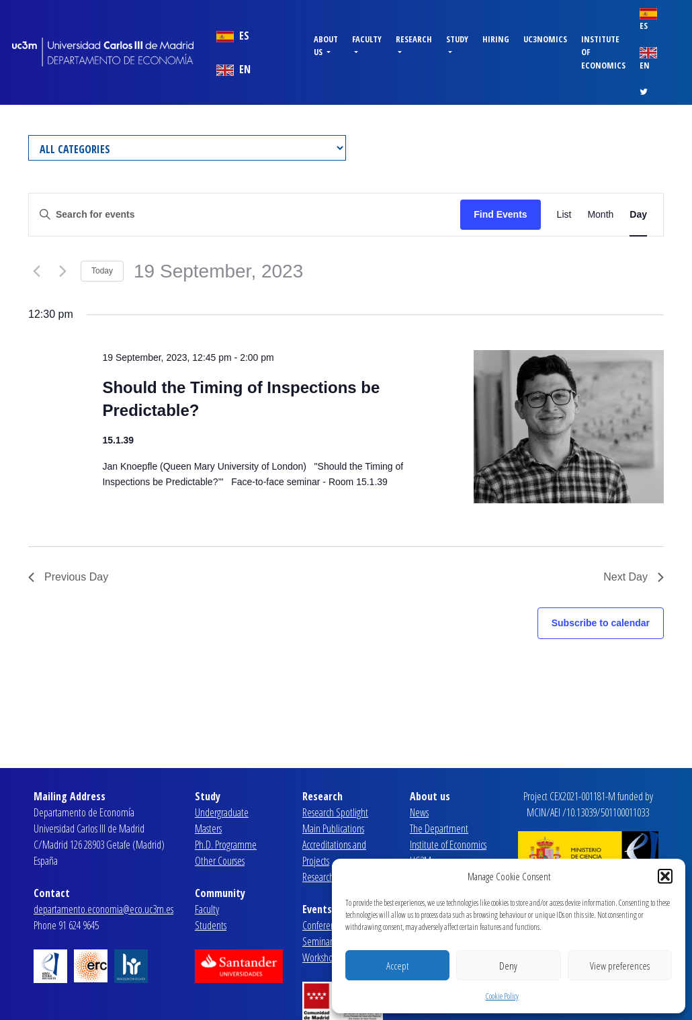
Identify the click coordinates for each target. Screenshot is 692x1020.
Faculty (207, 909)
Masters (208, 828)
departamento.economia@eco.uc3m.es (103, 909)
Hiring (495, 39)
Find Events (500, 214)
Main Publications (333, 828)
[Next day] (62, 271)
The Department (439, 828)
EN (233, 69)
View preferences (620, 965)
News (419, 812)
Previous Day (68, 577)
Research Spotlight (335, 812)
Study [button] (457, 39)
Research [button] (414, 39)
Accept (397, 965)
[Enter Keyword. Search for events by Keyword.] (244, 215)
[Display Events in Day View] (638, 215)
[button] (665, 876)
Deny (508, 965)
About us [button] (326, 45)
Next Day (633, 577)
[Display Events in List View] (564, 215)
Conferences (324, 925)
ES (232, 35)
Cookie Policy (502, 996)
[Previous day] (36, 271)
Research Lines (327, 876)
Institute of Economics (603, 52)
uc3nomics (545, 39)
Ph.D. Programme (226, 844)
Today (102, 270)
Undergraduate (222, 812)
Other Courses (220, 860)
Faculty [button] (367, 39)
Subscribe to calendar (601, 623)
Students (210, 925)
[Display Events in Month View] (600, 215)
